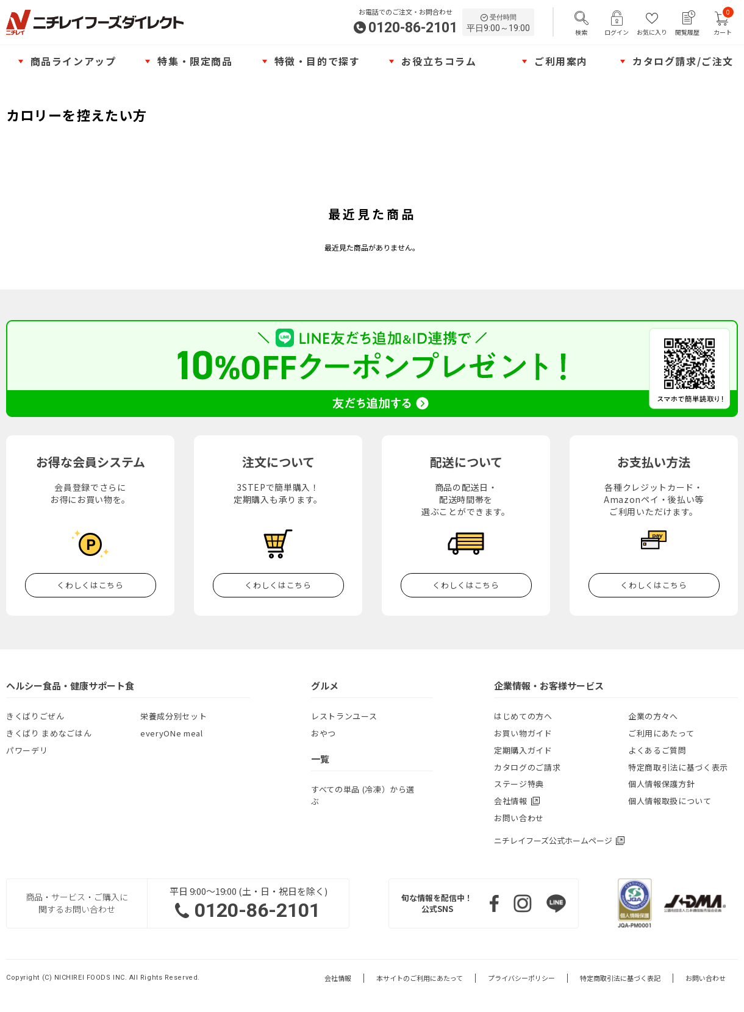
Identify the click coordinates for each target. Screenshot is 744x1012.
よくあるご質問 (657, 750)
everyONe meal (171, 733)
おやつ (323, 733)
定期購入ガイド (523, 750)
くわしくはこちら (90, 585)
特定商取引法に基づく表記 (620, 978)
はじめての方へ (523, 716)
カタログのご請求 (527, 767)
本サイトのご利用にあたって (419, 978)
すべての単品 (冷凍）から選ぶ (363, 795)
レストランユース (344, 716)
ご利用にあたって (661, 733)
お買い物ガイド (523, 733)
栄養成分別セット (173, 716)
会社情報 (337, 978)
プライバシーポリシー (521, 978)
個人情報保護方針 (661, 783)
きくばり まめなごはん (48, 733)
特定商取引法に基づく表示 (678, 767)
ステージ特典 (519, 783)
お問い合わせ (519, 818)
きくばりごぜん (35, 716)
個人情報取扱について (670, 801)
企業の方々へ (653, 716)
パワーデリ (27, 750)
